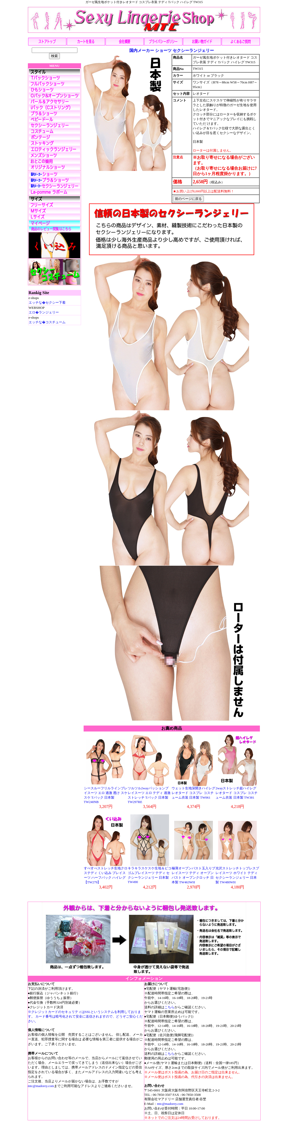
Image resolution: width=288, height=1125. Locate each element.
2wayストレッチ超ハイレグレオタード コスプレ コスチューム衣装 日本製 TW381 (236, 792)
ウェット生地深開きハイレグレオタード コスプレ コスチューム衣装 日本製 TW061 (193, 792)
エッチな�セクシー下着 (47, 302)
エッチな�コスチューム (47, 322)
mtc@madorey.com (41, 1086)
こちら (169, 1007)
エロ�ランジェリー (44, 312)
